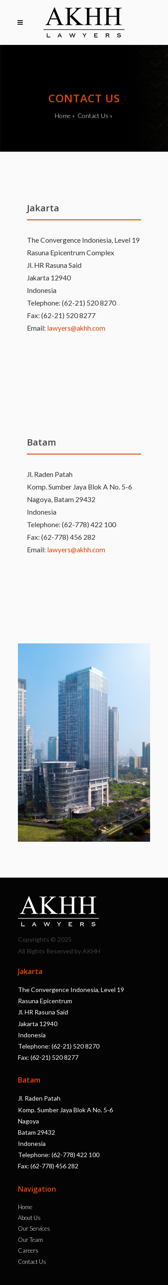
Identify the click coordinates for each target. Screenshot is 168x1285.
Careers (28, 1250)
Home (63, 115)
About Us (29, 1217)
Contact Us (93, 115)
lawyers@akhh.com (76, 328)
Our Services (34, 1228)
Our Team (30, 1239)
